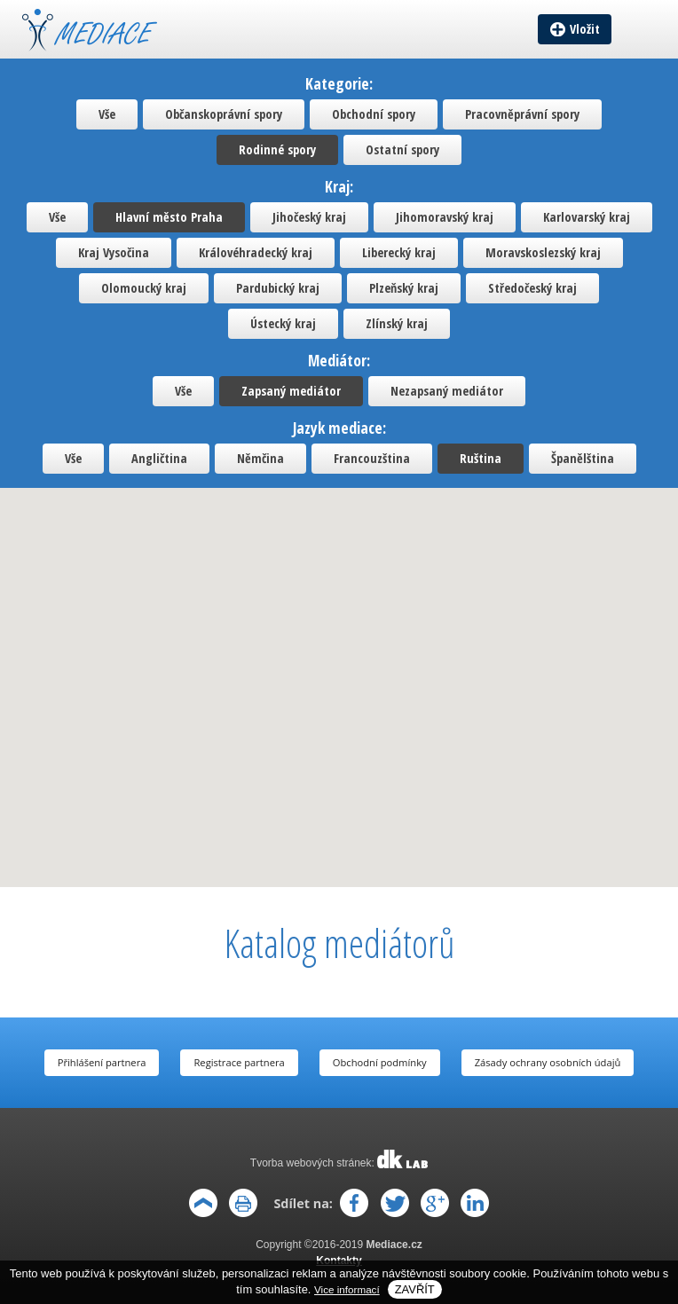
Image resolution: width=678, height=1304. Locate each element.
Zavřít (415, 1289)
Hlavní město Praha (169, 216)
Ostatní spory (402, 149)
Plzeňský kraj (403, 287)
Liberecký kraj (399, 252)
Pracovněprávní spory (522, 114)
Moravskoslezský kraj (543, 252)
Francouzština (372, 458)
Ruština (480, 458)
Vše (107, 114)
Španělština (582, 458)
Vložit (585, 28)
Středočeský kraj (532, 287)
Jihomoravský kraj (444, 216)
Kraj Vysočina (113, 252)
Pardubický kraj (277, 287)
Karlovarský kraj (586, 216)
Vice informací (347, 1289)
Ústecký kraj (283, 323)
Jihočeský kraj (309, 216)
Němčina (260, 458)
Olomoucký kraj (143, 287)
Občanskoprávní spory (223, 114)
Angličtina (159, 458)
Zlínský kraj (397, 323)
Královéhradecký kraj (255, 252)
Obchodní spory (373, 114)
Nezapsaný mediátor (446, 390)
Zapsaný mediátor (291, 390)
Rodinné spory (277, 149)
